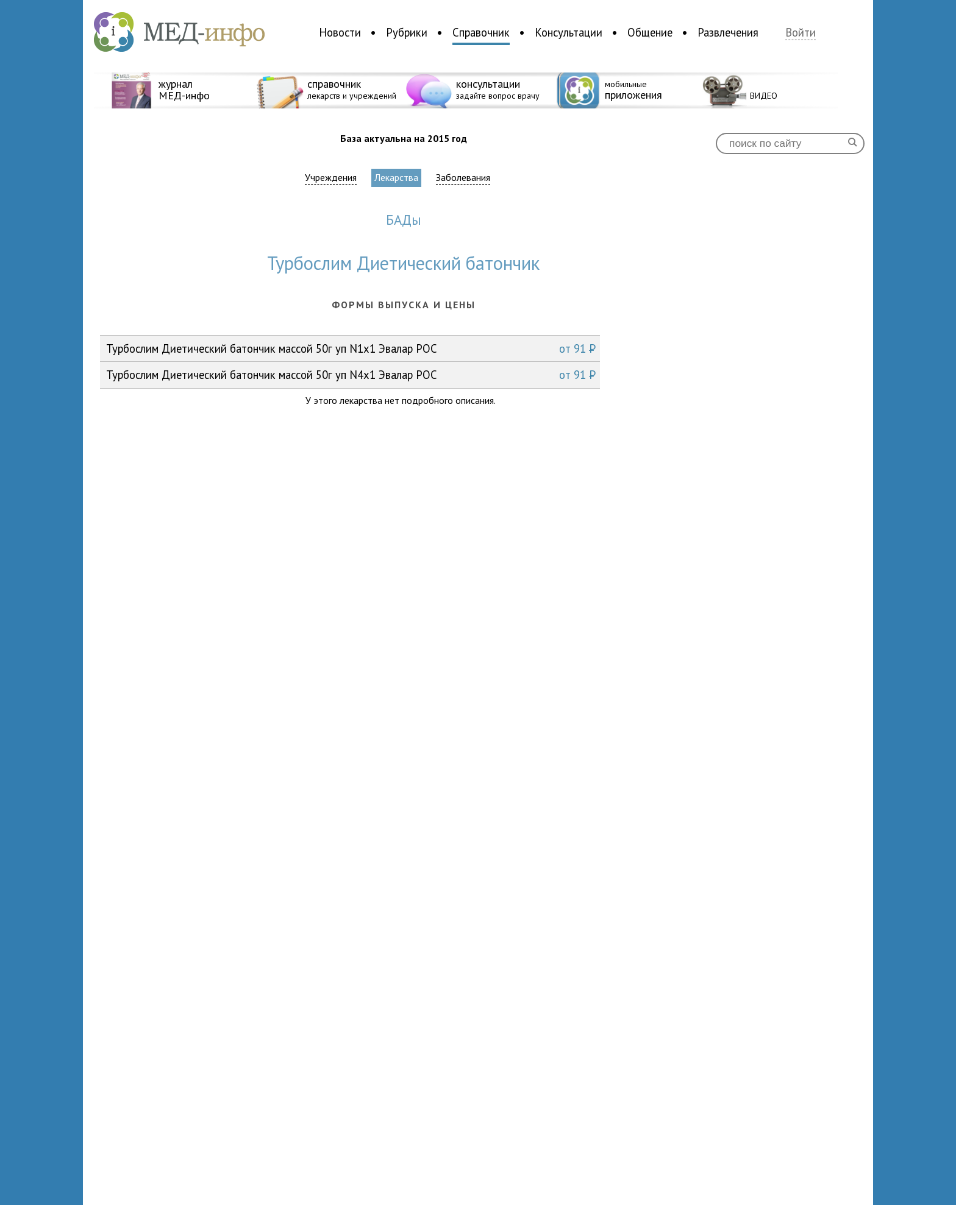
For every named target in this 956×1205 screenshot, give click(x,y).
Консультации (568, 32)
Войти (800, 33)
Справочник (481, 32)
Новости (340, 32)
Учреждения (331, 177)
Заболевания (463, 177)
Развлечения (727, 32)
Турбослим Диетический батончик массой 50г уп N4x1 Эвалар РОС (351, 375)
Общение (649, 32)
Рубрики (406, 32)
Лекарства (396, 177)
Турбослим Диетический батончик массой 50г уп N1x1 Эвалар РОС (351, 348)
